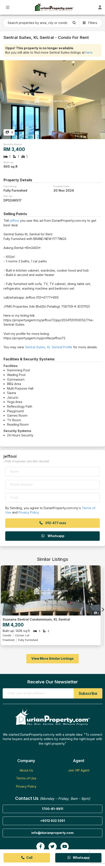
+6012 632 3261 (52, 820)
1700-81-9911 (52, 809)
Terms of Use (26, 778)
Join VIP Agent (78, 770)
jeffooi (14, 220)
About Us (26, 770)
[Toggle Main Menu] (8, 7)
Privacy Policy (28, 512)
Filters (90, 23)
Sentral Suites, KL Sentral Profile (48, 347)
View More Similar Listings (52, 658)
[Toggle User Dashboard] (100, 7)
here (88, 52)
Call (26, 857)
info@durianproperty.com (52, 833)
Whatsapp (52, 536)
